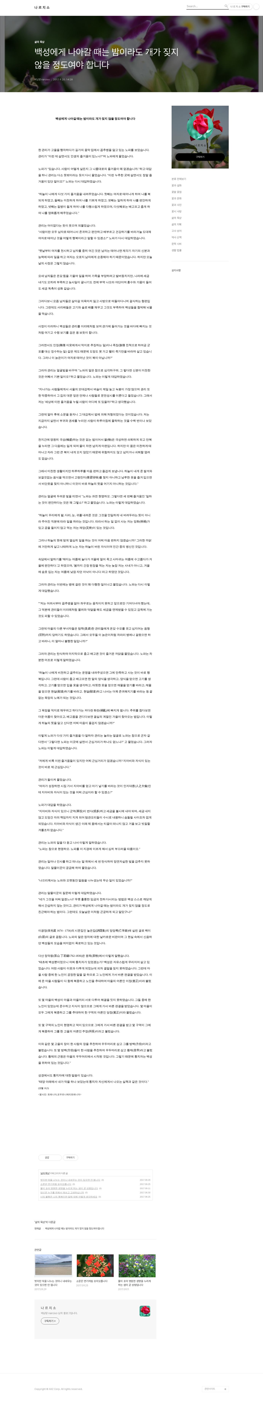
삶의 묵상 (45, 1173)
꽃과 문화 (176, 198)
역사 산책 (176, 237)
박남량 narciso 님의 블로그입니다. (59, 1313)
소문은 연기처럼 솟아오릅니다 (55, 1184)
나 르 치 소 (42, 8)
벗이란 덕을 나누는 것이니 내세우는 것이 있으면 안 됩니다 (70, 1180)
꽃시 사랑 (176, 211)
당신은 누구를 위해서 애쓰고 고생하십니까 (62, 1192)
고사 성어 (176, 230)
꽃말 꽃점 (176, 191)
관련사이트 (210, 1388)
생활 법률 (176, 250)
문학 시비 (176, 243)
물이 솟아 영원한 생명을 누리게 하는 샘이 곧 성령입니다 (69, 1188)
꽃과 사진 (176, 204)
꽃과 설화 (176, 185)
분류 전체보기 (179, 179)
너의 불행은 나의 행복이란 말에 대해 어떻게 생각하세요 (68, 1196)
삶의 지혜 (176, 224)
